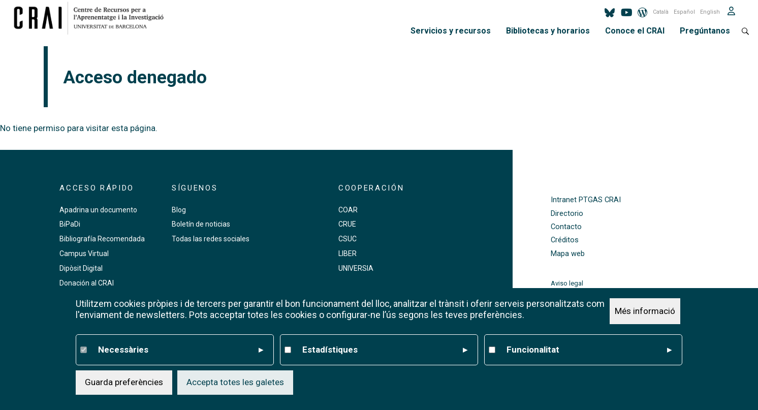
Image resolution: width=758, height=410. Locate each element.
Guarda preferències (124, 382)
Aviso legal (567, 283)
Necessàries (180, 350)
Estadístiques (384, 350)
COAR (348, 210)
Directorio (567, 213)
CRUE (347, 224)
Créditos (565, 240)
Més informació (645, 311)
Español (684, 12)
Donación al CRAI (86, 283)
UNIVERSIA (355, 268)
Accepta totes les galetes (235, 382)
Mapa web (568, 253)
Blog (179, 210)
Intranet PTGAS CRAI (586, 200)
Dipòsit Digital (81, 268)
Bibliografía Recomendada (102, 239)
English (710, 12)
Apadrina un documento (98, 210)
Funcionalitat (589, 350)
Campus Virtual (84, 253)
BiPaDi (69, 224)
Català (661, 12)
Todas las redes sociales (210, 239)
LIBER (347, 253)
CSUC (347, 239)
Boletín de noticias (201, 224)
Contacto (566, 227)
